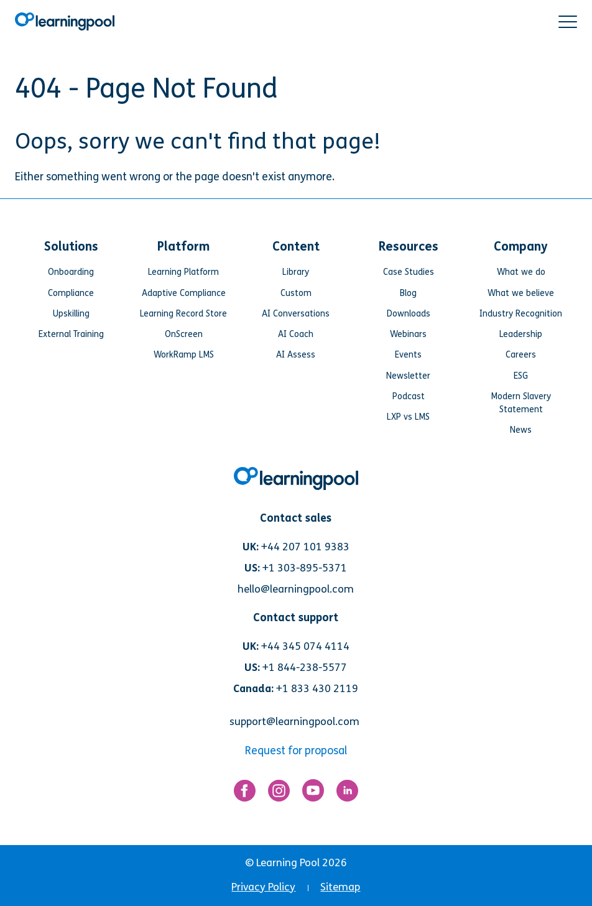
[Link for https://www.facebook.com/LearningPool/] (245, 794)
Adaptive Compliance (184, 293)
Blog (408, 293)
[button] (567, 22)
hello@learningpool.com (296, 589)
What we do (521, 272)
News (521, 430)
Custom (296, 293)
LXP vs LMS (408, 417)
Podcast (408, 396)
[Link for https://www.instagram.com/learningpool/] (279, 794)
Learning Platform (183, 272)
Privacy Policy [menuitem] (263, 887)
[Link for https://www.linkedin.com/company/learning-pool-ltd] (347, 794)
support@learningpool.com (294, 721)
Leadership (520, 334)
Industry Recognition (520, 313)
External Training (71, 334)
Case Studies (408, 272)
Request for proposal (296, 750)
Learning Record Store (183, 313)
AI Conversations (296, 313)
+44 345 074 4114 (305, 646)
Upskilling (71, 313)
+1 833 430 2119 (317, 688)
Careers (521, 354)
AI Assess (295, 354)
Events (408, 354)
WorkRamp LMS (184, 354)
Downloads (408, 313)
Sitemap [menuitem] (340, 887)
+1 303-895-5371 (304, 568)
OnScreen (184, 334)
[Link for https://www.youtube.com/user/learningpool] (313, 793)
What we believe (521, 293)
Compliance (71, 293)
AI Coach (295, 334)
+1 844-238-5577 (304, 667)
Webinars (408, 334)
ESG (521, 376)
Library (295, 272)
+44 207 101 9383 (305, 546)
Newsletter (408, 376)
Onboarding (71, 272)
